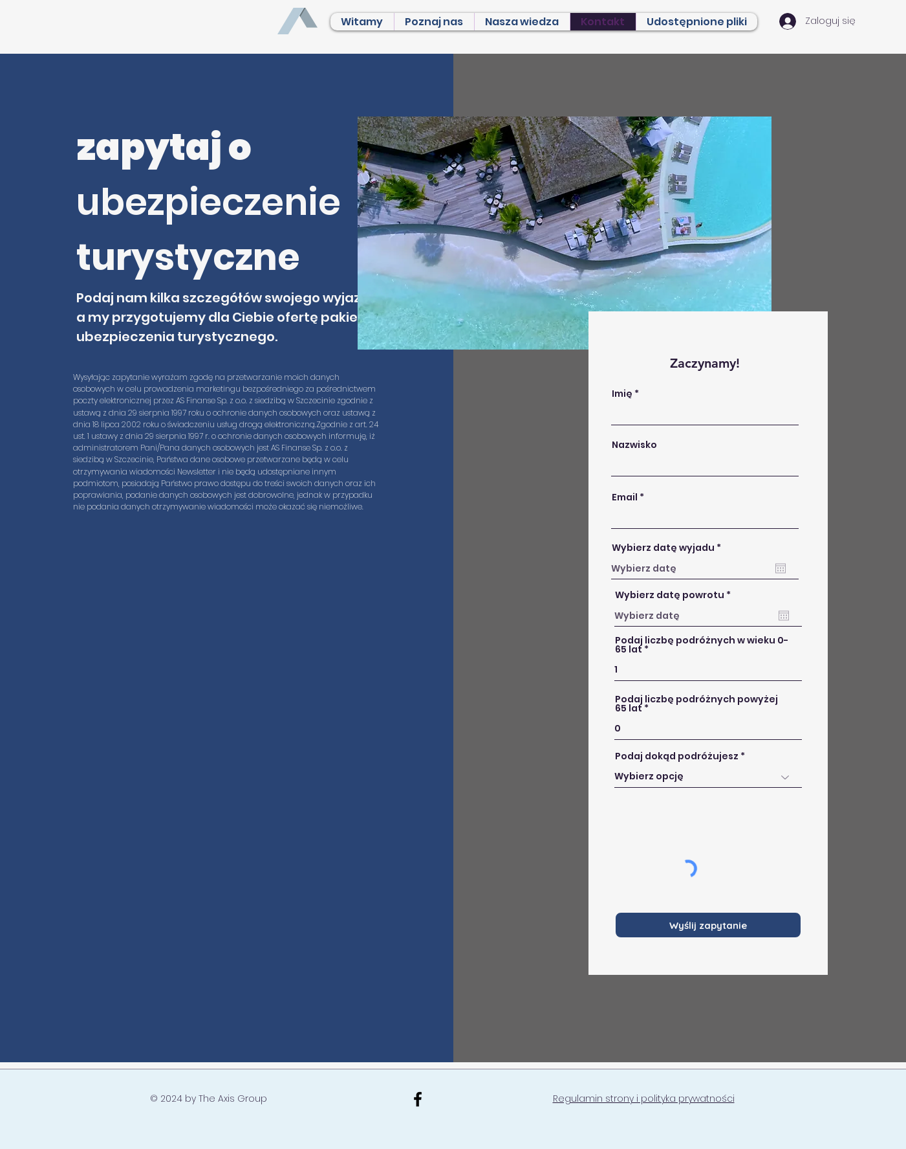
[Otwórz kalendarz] (780, 568)
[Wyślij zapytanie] (708, 925)
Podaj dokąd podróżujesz (677, 756)
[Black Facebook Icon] (417, 1099)
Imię (622, 393)
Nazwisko (634, 444)
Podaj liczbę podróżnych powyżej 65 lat (696, 704)
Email (625, 497)
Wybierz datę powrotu (676, 594)
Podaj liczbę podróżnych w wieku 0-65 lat (701, 645)
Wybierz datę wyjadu (669, 547)
